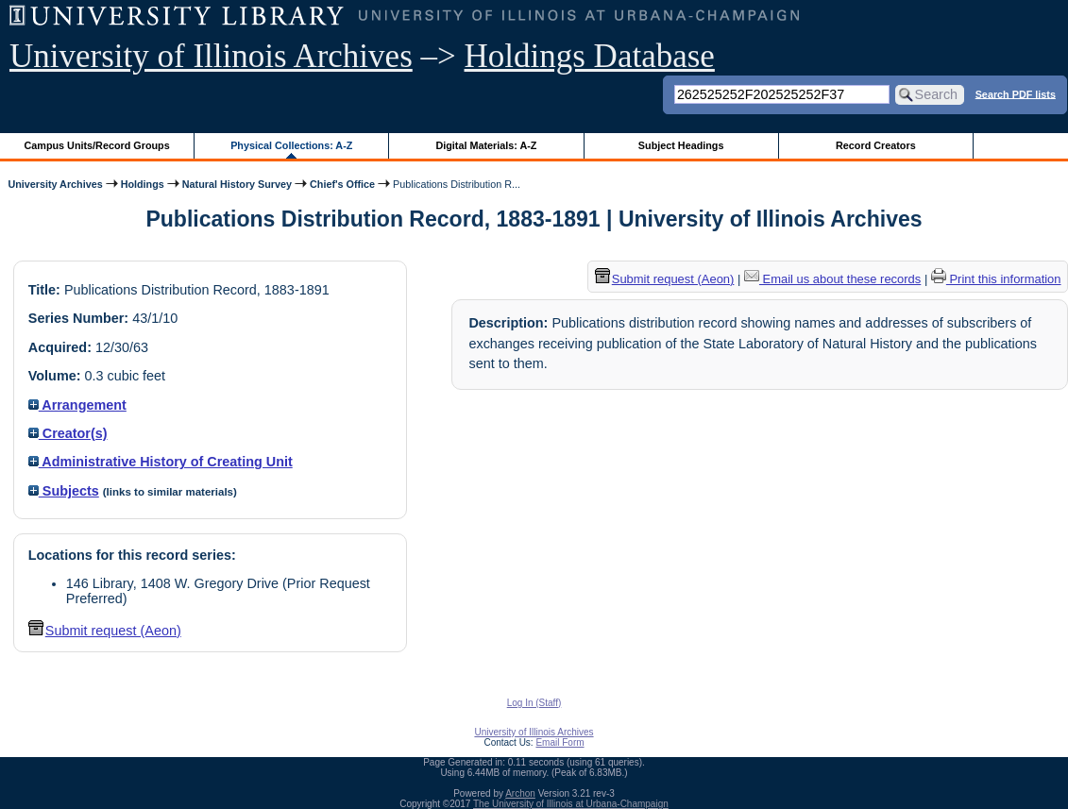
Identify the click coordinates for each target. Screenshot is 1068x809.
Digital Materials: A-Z (485, 145)
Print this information (996, 279)
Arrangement (77, 405)
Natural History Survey (237, 184)
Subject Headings (681, 145)
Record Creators (876, 145)
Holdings (142, 184)
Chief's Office (342, 184)
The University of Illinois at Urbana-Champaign (571, 804)
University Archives (55, 184)
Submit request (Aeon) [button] (104, 630)
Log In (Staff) (534, 703)
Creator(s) (68, 433)
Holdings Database (590, 56)
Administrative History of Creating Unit (160, 461)
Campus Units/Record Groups (97, 145)
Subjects (63, 490)
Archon (520, 793)
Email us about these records (832, 279)
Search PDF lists (1015, 93)
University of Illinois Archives (211, 56)
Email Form (559, 742)
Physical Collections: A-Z (291, 145)
